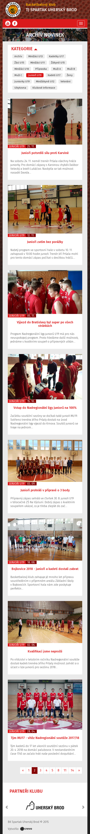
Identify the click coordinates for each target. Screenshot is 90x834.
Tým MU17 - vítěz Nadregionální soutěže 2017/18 (45, 738)
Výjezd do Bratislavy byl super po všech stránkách (45, 324)
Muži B (71, 68)
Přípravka (41, 68)
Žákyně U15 (58, 62)
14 (72, 770)
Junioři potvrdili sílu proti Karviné (45, 153)
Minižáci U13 (35, 56)
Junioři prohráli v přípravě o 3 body (45, 490)
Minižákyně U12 (45, 81)
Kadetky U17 (56, 56)
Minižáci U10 (21, 68)
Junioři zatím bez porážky (45, 242)
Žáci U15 (19, 62)
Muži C (18, 75)
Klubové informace (43, 87)
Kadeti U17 (54, 75)
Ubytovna (20, 87)
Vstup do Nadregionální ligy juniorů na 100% (45, 408)
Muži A (57, 68)
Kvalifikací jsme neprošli (45, 651)
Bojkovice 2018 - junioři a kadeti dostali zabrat (45, 569)
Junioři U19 (34, 75)
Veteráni (65, 81)
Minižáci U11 (37, 62)
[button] (7, 805)
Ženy (69, 75)
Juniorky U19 (22, 81)
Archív (18, 56)
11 (65, 770)
